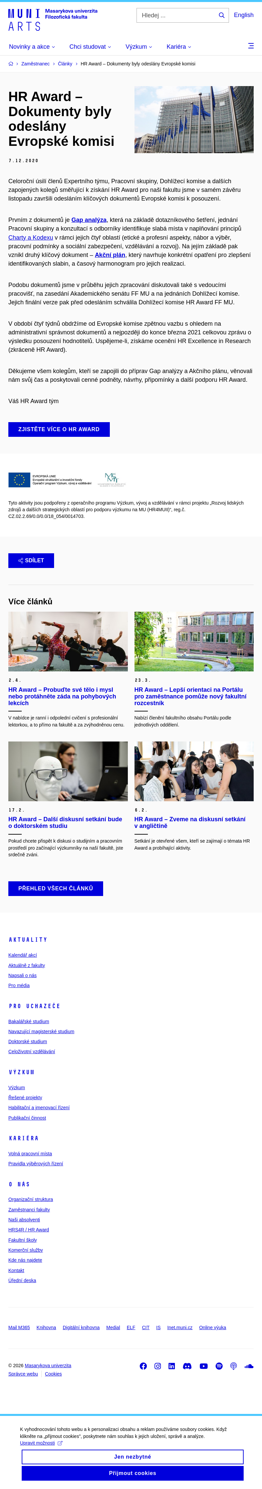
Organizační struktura (30, 1199)
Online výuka (212, 1327)
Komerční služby (25, 1250)
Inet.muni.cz (179, 1327)
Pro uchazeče (34, 1006)
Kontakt (16, 1270)
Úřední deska (22, 1280)
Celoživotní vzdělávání (31, 1051)
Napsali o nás (22, 975)
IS (158, 1327)
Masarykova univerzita (48, 1365)
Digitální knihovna (81, 1327)
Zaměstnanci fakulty (29, 1209)
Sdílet (31, 560)
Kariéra (23, 1138)
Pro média (19, 985)
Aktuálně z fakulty (26, 965)
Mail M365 (19, 1327)
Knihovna (46, 1327)
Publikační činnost (27, 1118)
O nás (19, 1184)
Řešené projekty (25, 1097)
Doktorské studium (27, 1041)
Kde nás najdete (25, 1260)
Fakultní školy (22, 1240)
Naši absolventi (24, 1219)
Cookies (53, 1374)
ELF (131, 1327)
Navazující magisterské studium (41, 1031)
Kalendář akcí (22, 955)
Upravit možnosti (41, 1449)
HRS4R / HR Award (28, 1229)
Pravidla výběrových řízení (35, 1163)
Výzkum (21, 1072)
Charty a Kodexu (30, 237)
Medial (113, 1327)
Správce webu (23, 1374)
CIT (146, 1327)
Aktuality (27, 939)
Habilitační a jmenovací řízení (39, 1107)
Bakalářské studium (28, 1021)
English (244, 15)
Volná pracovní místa (30, 1153)
